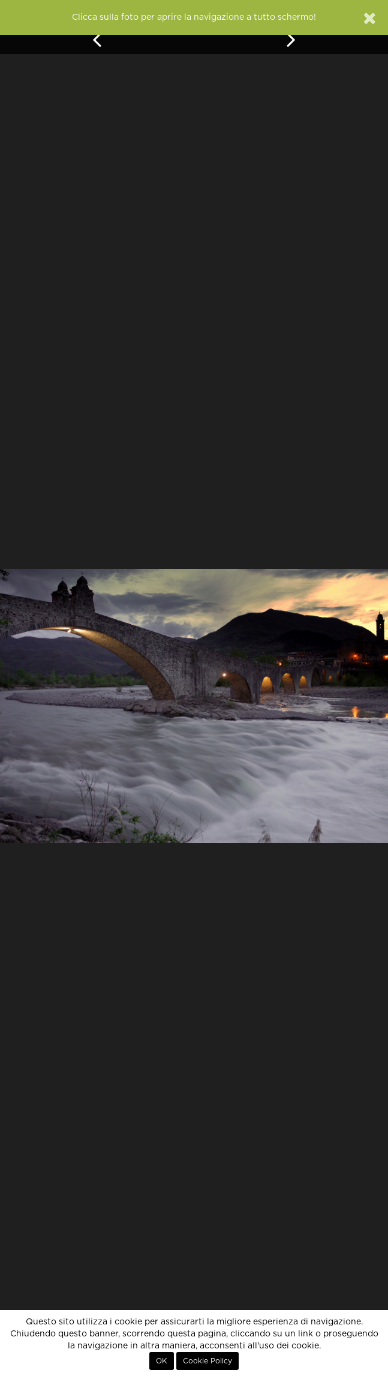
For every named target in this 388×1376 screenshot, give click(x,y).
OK (161, 1361)
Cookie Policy (207, 1361)
